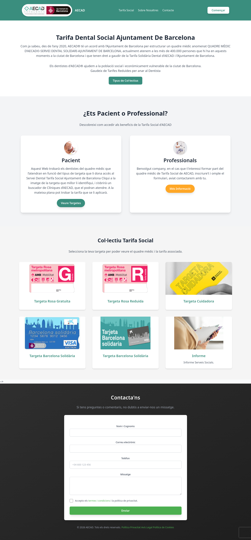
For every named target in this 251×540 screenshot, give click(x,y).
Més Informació (180, 189)
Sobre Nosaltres (148, 10)
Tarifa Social (126, 10)
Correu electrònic (125, 442)
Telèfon (125, 458)
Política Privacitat (131, 527)
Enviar (125, 511)
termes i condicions (99, 500)
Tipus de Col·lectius (125, 80)
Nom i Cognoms (125, 426)
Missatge (125, 474)
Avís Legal (146, 527)
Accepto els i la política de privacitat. (106, 500)
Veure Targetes (71, 203)
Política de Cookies (163, 527)
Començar (218, 10)
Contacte (168, 10)
